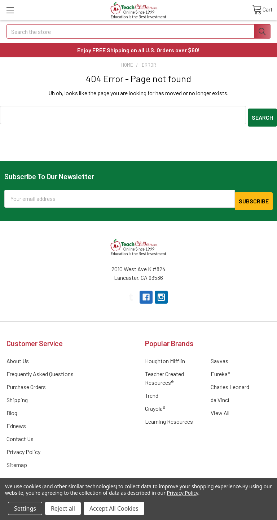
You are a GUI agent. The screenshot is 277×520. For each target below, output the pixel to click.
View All (220, 407)
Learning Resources (169, 416)
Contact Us (20, 433)
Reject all (63, 508)
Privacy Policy (23, 446)
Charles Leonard (230, 381)
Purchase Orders (26, 381)
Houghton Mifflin (165, 355)
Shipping (17, 394)
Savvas (219, 355)
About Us (17, 355)
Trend (151, 390)
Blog (11, 407)
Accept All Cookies (113, 508)
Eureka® (220, 368)
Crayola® (155, 403)
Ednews (16, 420)
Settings (25, 508)
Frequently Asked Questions (40, 368)
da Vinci (220, 394)
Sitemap (16, 459)
